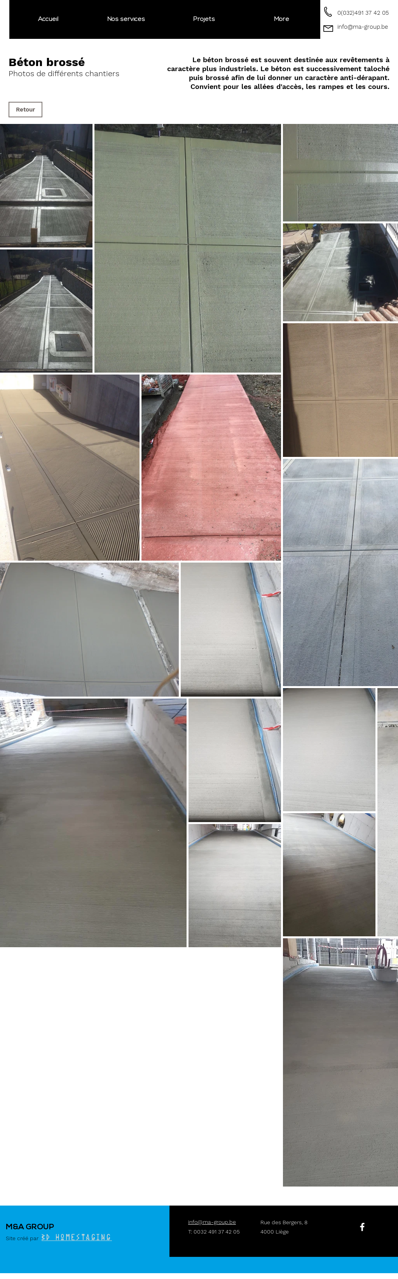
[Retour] (25, 109)
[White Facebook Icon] (362, 1226)
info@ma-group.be (362, 26)
